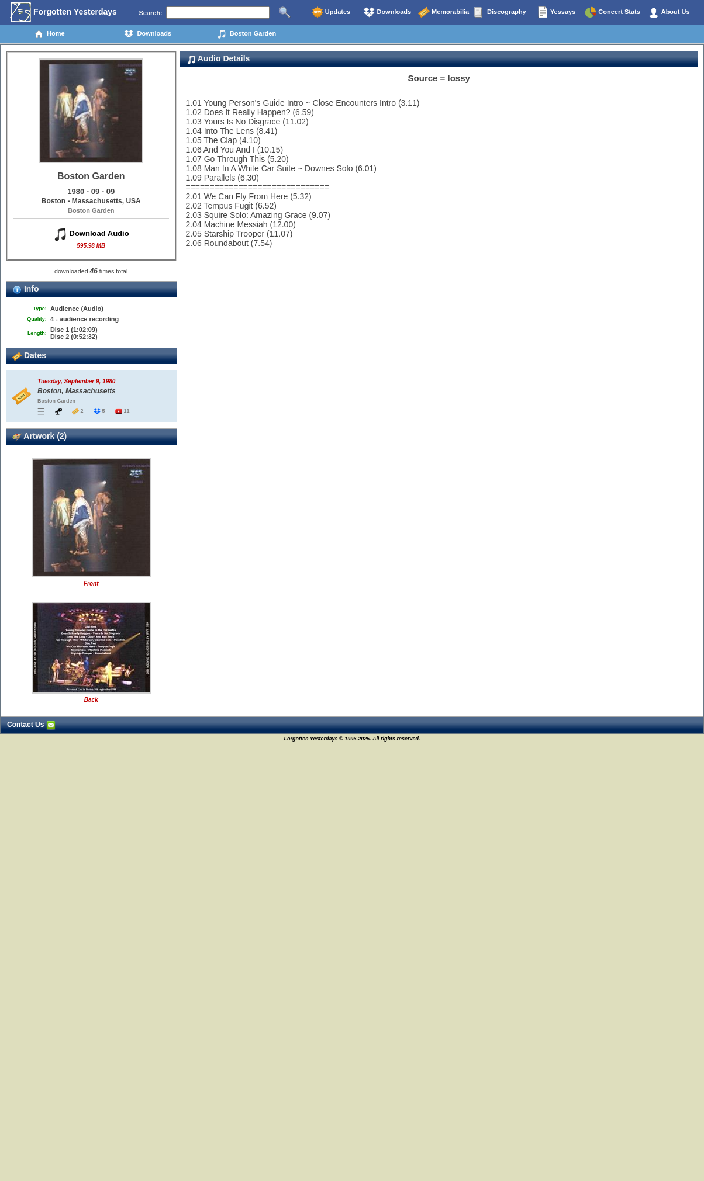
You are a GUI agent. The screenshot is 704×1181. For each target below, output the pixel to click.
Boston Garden (247, 34)
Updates (331, 12)
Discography (500, 12)
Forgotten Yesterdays (63, 12)
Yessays (556, 12)
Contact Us (31, 725)
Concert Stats (612, 12)
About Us (669, 12)
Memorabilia (443, 12)
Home (49, 34)
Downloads (387, 12)
